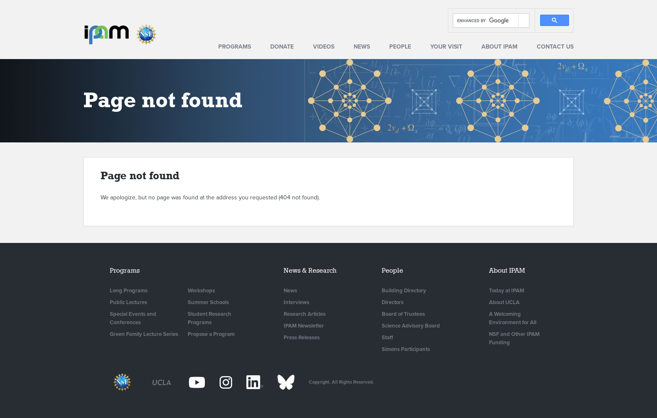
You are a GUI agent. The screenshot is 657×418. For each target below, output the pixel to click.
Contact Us (555, 46)
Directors (393, 302)
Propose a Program (211, 334)
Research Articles (305, 314)
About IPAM (499, 46)
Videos (323, 46)
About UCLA (504, 302)
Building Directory (404, 290)
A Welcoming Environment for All (512, 318)
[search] (486, 21)
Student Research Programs (209, 318)
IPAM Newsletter (304, 326)
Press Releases (302, 337)
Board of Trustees (403, 314)
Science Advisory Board (411, 326)
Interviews (296, 302)
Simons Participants (406, 349)
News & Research (310, 270)
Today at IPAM (506, 290)
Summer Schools (208, 302)
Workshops (201, 290)
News (362, 46)
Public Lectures (128, 302)
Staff (387, 337)
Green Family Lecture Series (144, 334)
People (400, 46)
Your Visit (446, 46)
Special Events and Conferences (133, 318)
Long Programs (128, 290)
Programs (234, 46)
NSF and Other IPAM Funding (514, 338)
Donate (282, 46)
